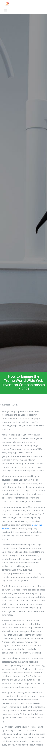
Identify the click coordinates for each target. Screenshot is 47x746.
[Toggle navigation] (5, 10)
